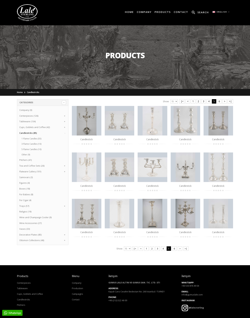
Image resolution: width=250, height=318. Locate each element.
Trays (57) (24, 205)
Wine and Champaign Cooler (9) (35, 217)
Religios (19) (25, 211)
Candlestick (86, 139)
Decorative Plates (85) (30, 234)
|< (182, 101)
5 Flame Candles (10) (31, 149)
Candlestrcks (33, 92)
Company (76, 282)
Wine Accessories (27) (30, 223)
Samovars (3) (26, 177)
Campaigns (77, 294)
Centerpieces (24, 282)
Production (77, 288)
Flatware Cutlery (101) (30, 171)
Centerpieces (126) (28, 115)
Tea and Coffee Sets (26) (31, 165)
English (221, 12)
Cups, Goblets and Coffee (30, 294)
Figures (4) (24, 182)
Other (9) (26, 154)
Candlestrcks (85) (28, 132)
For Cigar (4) (25, 200)
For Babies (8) (26, 194)
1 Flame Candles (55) (31, 138)
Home (20, 92)
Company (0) (25, 110)
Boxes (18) (24, 188)
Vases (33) (24, 228)
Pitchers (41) (25, 159)
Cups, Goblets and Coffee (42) (34, 127)
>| (230, 101)
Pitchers (21, 305)
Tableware (22, 288)
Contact (75, 299)
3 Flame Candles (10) (31, 143)
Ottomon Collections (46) (31, 240)
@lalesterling (196, 307)
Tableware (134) (27, 121)
